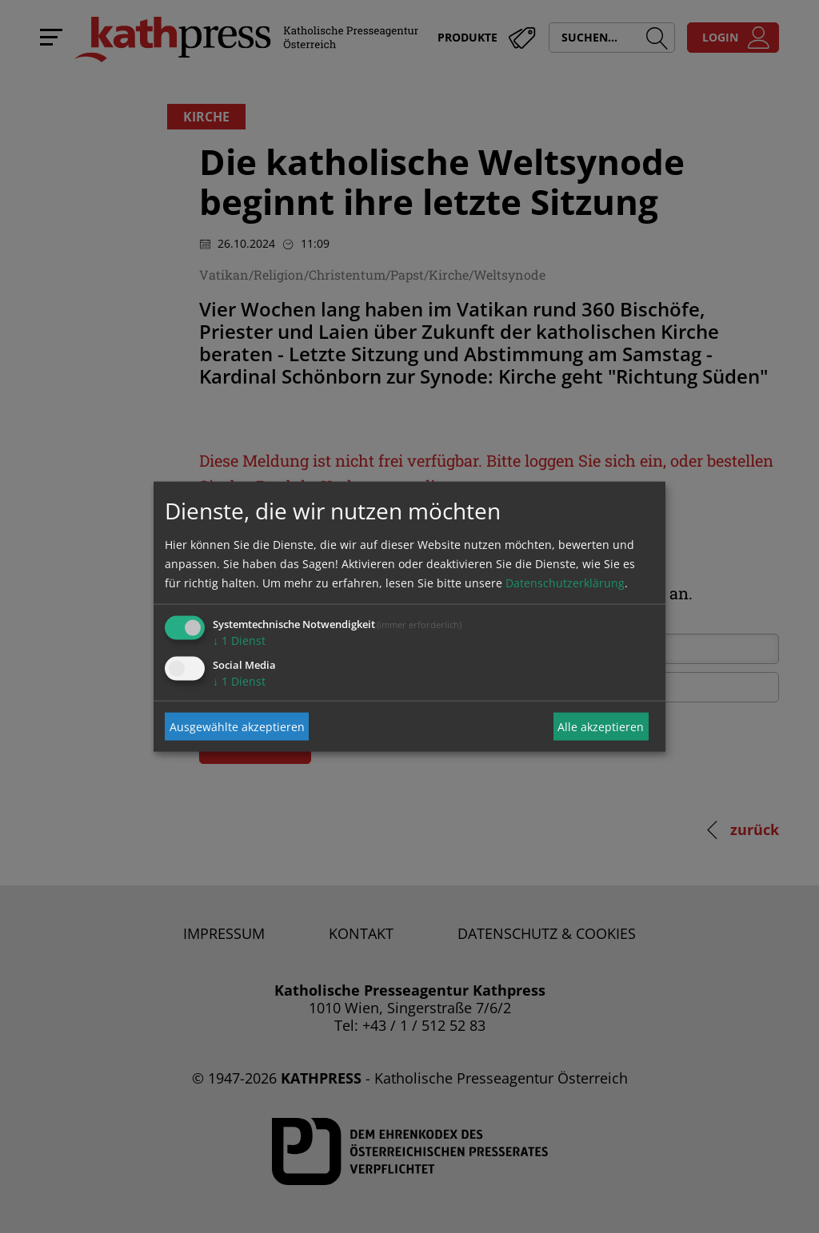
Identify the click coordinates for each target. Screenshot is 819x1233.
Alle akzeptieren (600, 726)
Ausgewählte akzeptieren (237, 726)
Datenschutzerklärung (565, 583)
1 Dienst (239, 640)
